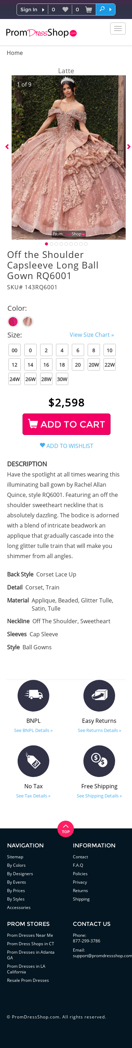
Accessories (19, 907)
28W (46, 379)
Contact (80, 857)
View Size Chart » (92, 335)
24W (15, 379)
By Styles (16, 899)
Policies (80, 874)
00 (14, 350)
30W (62, 379)
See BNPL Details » (33, 730)
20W (94, 364)
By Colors (16, 865)
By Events (16, 882)
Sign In (28, 9)
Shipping (81, 899)
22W (110, 364)
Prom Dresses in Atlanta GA (31, 955)
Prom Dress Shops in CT (30, 944)
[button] (106, 9)
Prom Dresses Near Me (30, 935)
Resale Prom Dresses (28, 980)
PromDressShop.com (35, 1017)
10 (109, 350)
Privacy (80, 882)
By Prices (16, 891)
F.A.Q (78, 865)
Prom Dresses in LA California (26, 969)
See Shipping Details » (99, 796)
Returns (80, 891)
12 (14, 364)
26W (30, 379)
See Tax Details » (33, 796)
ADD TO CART (66, 424)
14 (30, 364)
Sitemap (15, 857)
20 (78, 364)
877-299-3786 (86, 941)
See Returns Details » (99, 730)
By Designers (20, 874)
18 (62, 364)
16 (46, 364)
